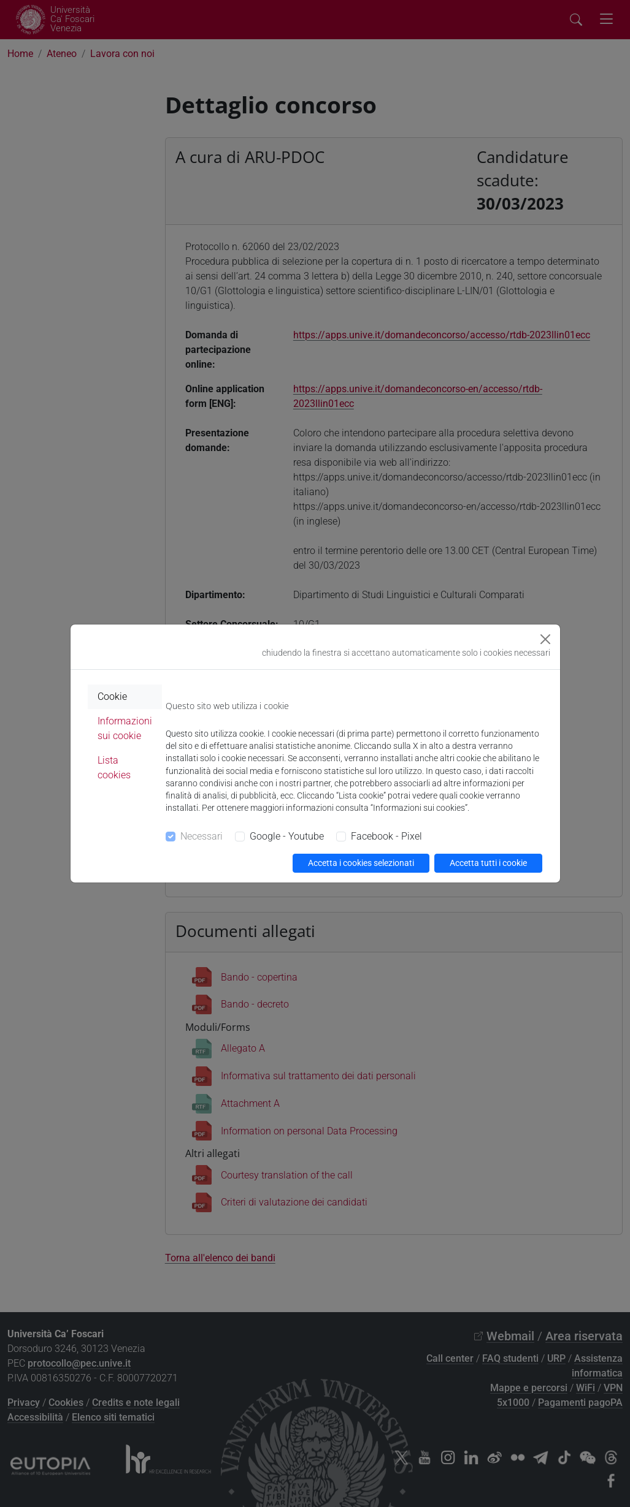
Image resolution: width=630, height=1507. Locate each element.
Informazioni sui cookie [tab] (125, 728)
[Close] (545, 639)
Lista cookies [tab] (114, 767)
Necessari (201, 836)
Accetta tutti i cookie (488, 863)
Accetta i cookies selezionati (361, 863)
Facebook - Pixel (386, 836)
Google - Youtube (287, 836)
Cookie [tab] (112, 696)
